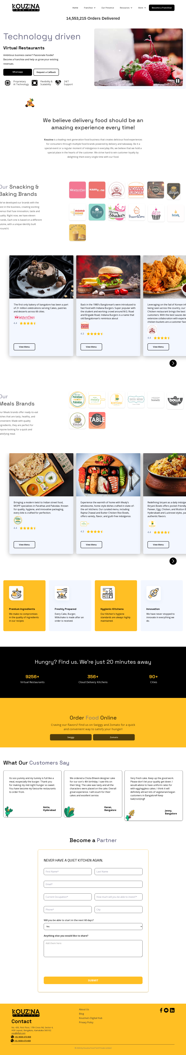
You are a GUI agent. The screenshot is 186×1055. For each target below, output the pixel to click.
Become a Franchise (162, 7)
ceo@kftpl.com (18, 1033)
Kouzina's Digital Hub (90, 1018)
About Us (84, 1009)
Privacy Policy (86, 1022)
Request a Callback (46, 72)
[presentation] (66, 967)
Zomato (114, 746)
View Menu (24, 346)
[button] (90, 7)
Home (75, 7)
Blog (81, 1013)
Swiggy (70, 746)
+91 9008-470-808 (23, 1037)
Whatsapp (17, 71)
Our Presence (107, 7)
